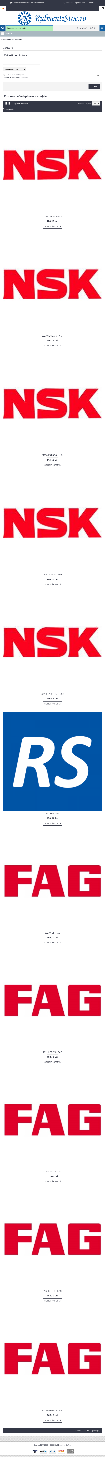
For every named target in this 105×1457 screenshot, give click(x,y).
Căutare (18, 39)
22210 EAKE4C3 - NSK (52, 694)
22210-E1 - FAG (52, 932)
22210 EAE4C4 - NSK (52, 455)
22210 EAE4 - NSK (52, 216)
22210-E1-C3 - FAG (52, 1052)
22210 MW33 (52, 813)
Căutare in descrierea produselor (16, 77)
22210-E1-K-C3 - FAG (52, 1410)
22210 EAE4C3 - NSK (52, 335)
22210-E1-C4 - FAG (52, 1171)
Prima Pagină (7, 39)
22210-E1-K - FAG (53, 1291)
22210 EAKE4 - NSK (52, 574)
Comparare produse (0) (20, 104)
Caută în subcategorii (15, 75)
